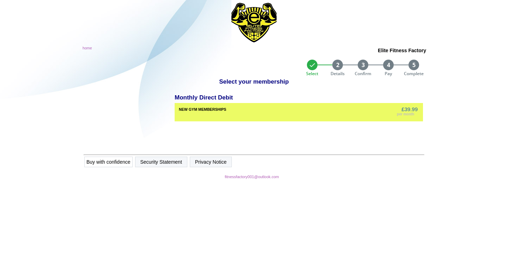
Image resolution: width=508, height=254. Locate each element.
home (87, 48)
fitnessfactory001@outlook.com (252, 177)
